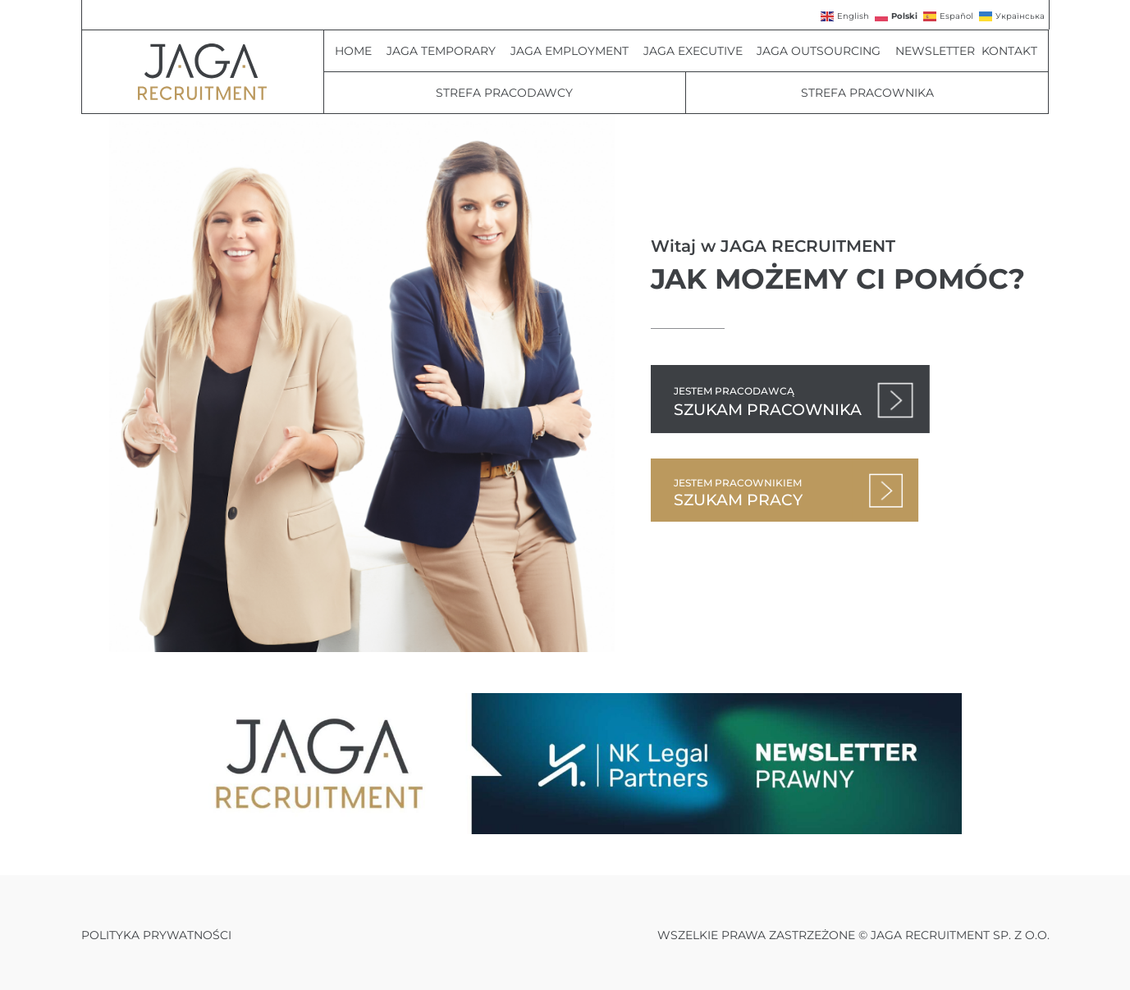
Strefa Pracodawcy (504, 92)
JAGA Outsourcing (823, 51)
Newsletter (935, 50)
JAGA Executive (697, 51)
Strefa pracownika (867, 92)
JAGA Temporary (445, 51)
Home (357, 51)
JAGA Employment (573, 51)
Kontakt (1009, 50)
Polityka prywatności (156, 935)
